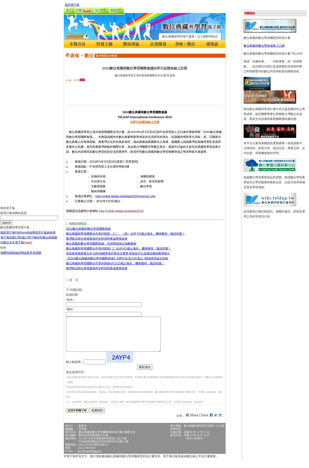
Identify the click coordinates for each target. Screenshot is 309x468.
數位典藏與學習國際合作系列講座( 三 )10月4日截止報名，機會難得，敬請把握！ (118, 248)
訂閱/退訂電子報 (25, 241)
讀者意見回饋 (32, 256)
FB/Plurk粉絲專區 (26, 236)
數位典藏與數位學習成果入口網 (264, 45)
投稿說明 (18, 256)
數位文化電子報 (17, 245)
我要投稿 (6, 256)
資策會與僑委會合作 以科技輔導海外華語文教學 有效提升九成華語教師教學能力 (118, 253)
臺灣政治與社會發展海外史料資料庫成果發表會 (96, 238)
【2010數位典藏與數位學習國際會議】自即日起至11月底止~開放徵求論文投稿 (117, 258)
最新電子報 (7, 236)
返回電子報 (72, 5)
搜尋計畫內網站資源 (13, 216)
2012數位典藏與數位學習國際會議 (88, 228)
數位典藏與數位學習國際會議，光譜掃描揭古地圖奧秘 (101, 243)
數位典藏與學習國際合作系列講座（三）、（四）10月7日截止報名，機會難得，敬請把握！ (125, 233)
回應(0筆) (76, 289)
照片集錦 (44, 236)
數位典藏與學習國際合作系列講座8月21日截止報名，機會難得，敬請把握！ (115, 263)
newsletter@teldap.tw (90, 457)
